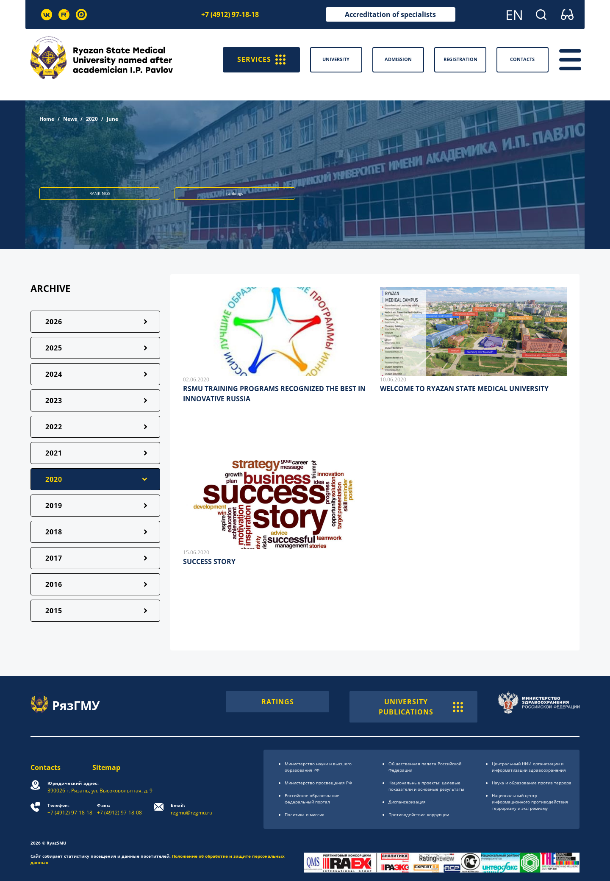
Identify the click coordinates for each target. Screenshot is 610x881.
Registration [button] (460, 59)
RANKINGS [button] (99, 193)
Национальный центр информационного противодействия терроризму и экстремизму (530, 801)
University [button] (335, 59)
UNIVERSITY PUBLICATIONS (421, 707)
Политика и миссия (304, 814)
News (70, 118)
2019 (53, 505)
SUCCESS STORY (209, 561)
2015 (53, 610)
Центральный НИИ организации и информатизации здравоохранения (529, 767)
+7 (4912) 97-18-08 (119, 809)
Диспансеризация (407, 802)
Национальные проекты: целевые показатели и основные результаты (426, 786)
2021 (53, 453)
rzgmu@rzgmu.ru (191, 809)
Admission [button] (398, 59)
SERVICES (261, 59)
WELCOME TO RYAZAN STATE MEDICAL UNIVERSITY (464, 388)
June (112, 118)
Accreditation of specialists (390, 14)
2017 (53, 558)
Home (46, 118)
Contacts (45, 767)
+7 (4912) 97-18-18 (230, 14)
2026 (53, 321)
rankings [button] (234, 193)
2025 (53, 348)
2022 (53, 426)
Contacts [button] (522, 59)
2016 (53, 584)
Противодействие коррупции (418, 814)
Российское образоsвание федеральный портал (312, 798)
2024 (53, 374)
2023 (53, 400)
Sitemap (106, 767)
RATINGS (277, 701)
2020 (92, 118)
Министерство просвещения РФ (318, 783)
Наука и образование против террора (531, 783)
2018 (53, 531)
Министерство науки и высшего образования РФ (318, 767)
